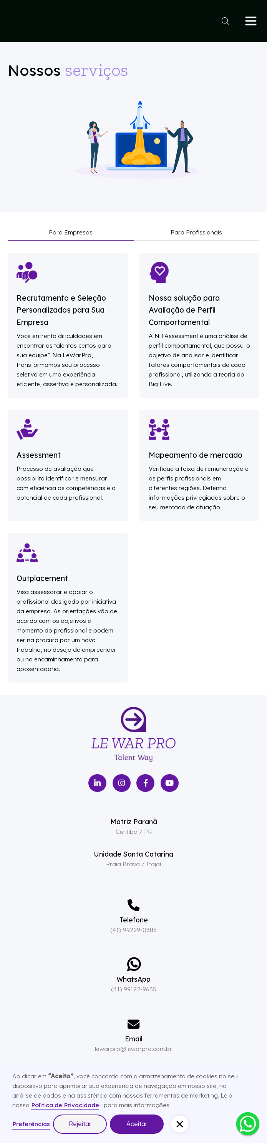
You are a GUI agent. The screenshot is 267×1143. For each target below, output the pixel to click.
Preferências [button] (31, 1124)
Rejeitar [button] (80, 1124)
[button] (179, 1124)
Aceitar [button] (137, 1124)
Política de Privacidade (65, 1105)
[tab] (71, 232)
